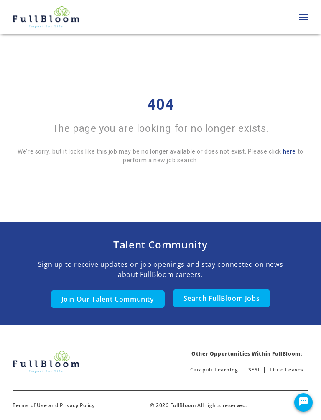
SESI (254, 369)
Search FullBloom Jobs (221, 298)
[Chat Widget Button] (303, 402)
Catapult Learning (214, 369)
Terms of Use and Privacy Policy (54, 405)
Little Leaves (286, 369)
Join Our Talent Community (107, 299)
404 (160, 104)
